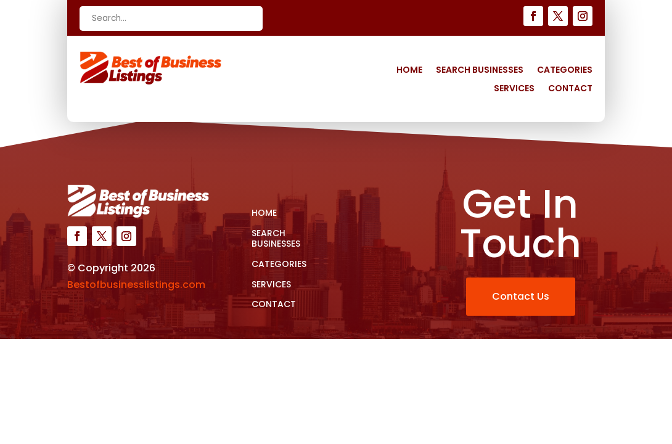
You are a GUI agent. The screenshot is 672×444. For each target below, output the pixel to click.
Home (409, 70)
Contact (570, 89)
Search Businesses (479, 70)
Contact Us (520, 296)
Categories (564, 70)
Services (514, 89)
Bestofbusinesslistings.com (136, 285)
